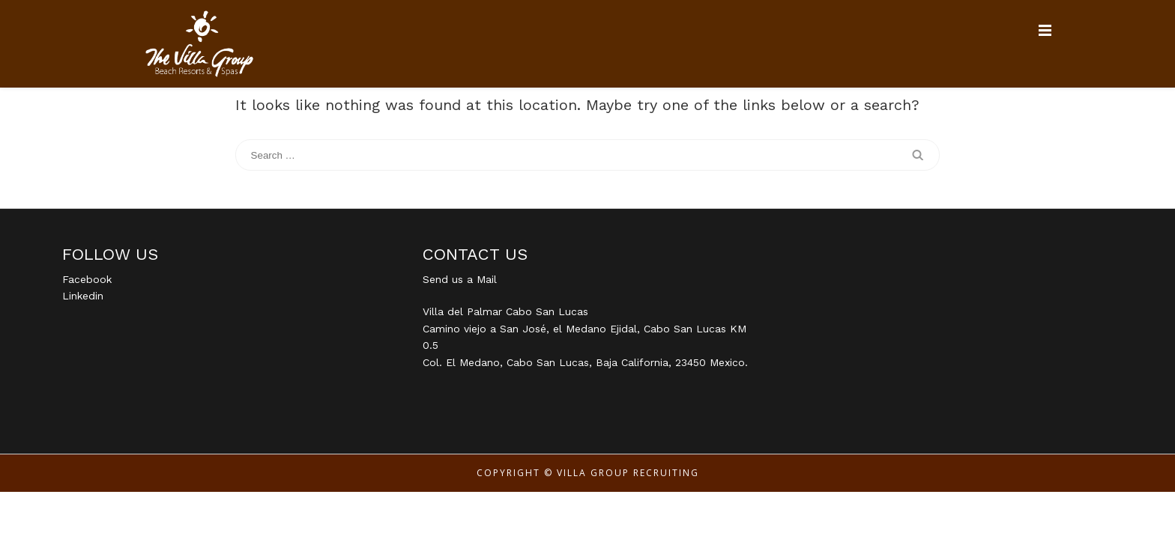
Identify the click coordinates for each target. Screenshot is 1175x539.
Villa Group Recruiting (628, 472)
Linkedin (82, 296)
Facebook (87, 279)
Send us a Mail (460, 279)
